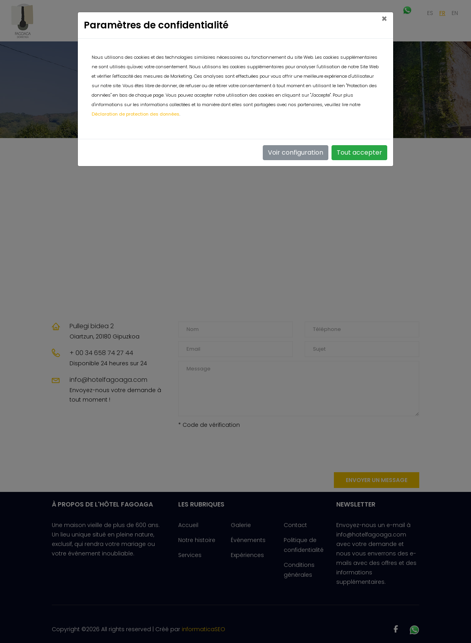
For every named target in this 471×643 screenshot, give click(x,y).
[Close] (384, 19)
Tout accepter (359, 152)
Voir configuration (295, 152)
